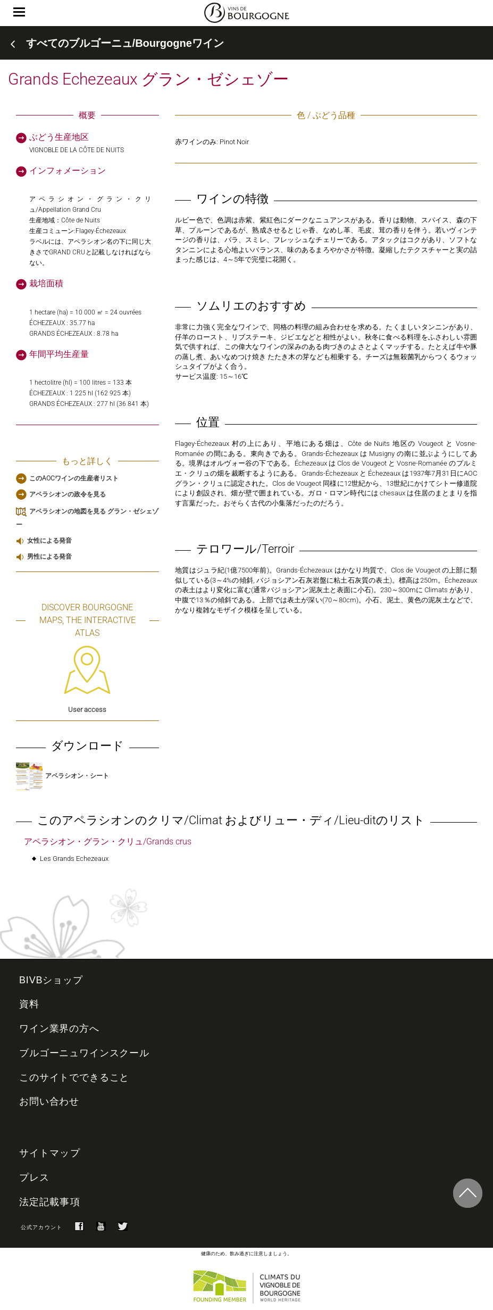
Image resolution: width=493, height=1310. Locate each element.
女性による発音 (49, 540)
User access (87, 679)
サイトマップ (49, 1153)
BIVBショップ (51, 980)
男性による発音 (49, 556)
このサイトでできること (74, 1077)
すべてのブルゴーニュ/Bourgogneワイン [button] (125, 43)
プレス (34, 1177)
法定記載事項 (49, 1202)
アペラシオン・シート (62, 776)
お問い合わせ (49, 1101)
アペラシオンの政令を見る (67, 494)
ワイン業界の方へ (59, 1028)
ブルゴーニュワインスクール (84, 1053)
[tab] (246, 43)
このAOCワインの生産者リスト (74, 478)
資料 (29, 1004)
